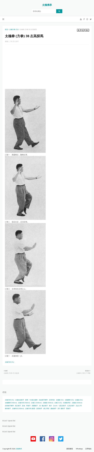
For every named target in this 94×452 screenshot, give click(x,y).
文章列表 (52, 400)
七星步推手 (62, 406)
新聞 (26, 400)
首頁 (6, 29)
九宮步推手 (71, 406)
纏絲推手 (53, 408)
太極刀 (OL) (58, 403)
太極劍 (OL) (79, 400)
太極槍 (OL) (60, 400)
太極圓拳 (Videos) (11, 403)
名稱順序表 (66, 403)
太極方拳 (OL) (13, 29)
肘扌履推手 (61, 408)
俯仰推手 (8, 408)
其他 (23, 406)
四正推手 (18, 406)
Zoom (55, 406)
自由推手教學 (43, 400)
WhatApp (79, 449)
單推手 (28, 406)
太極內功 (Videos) (18, 408)
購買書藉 (69, 449)
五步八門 (79, 406)
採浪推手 (39, 408)
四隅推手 (35, 406)
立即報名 (88, 449)
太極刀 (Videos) (36, 403)
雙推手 (68, 408)
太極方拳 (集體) (30, 408)
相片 (50, 406)
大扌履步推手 (43, 406)
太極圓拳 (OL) (69, 400)
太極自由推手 (19, 400)
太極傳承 (47, 5)
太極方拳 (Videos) (24, 403)
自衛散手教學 (9, 406)
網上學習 (46, 408)
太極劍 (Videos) (77, 403)
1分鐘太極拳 (33, 400)
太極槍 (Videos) (48, 403)
